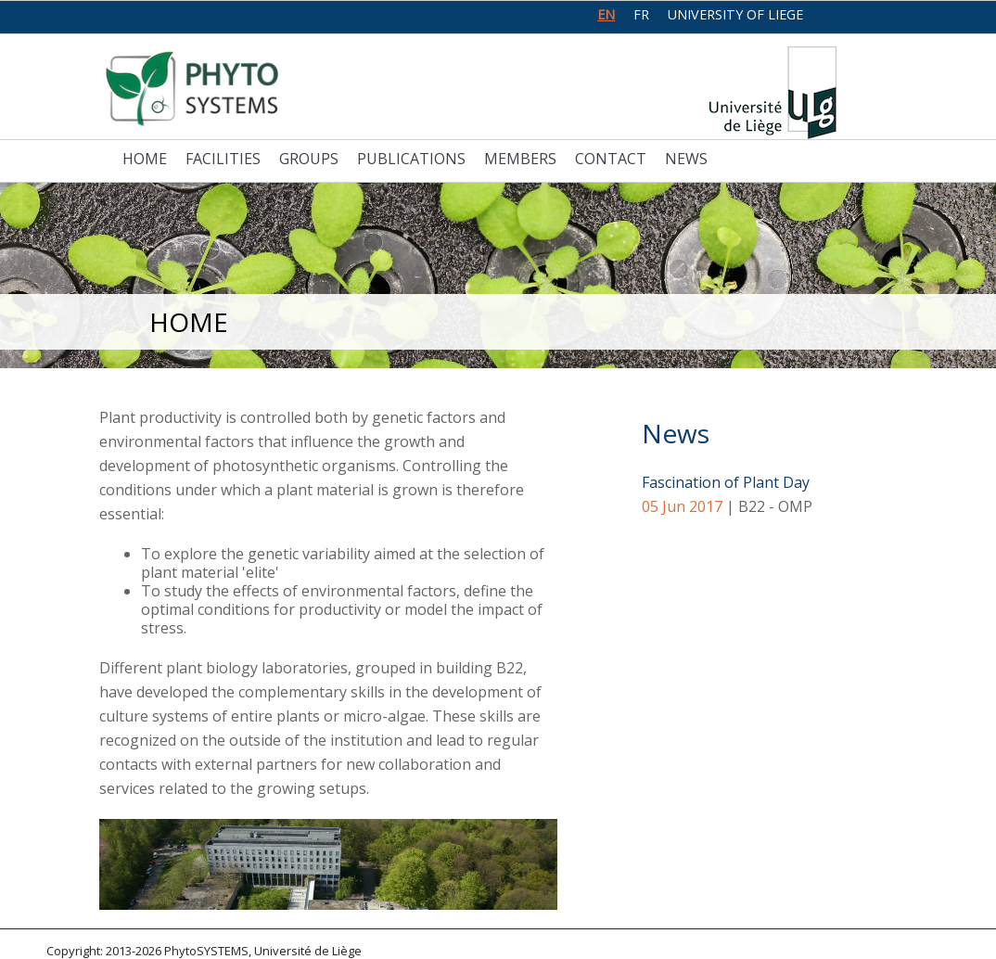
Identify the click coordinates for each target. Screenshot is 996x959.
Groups (308, 158)
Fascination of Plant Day (726, 482)
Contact (610, 158)
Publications (411, 158)
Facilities (223, 158)
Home (144, 158)
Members (520, 158)
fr (641, 14)
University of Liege (735, 14)
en (606, 14)
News (686, 158)
